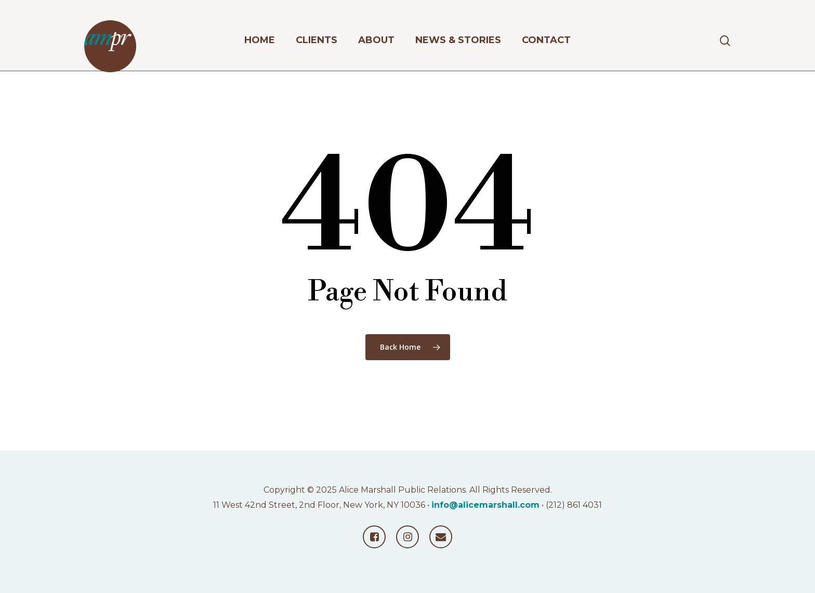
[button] (795, 5)
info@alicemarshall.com (485, 505)
